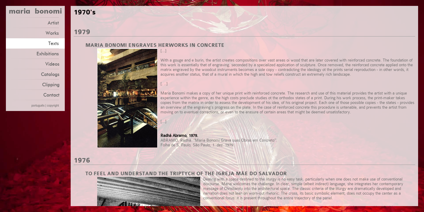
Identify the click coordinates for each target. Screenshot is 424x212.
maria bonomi (35, 11)
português (38, 105)
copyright (53, 105)
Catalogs (50, 74)
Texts (55, 43)
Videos (52, 64)
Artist (55, 22)
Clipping (50, 84)
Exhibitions (50, 53)
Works (54, 33)
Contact (51, 95)
